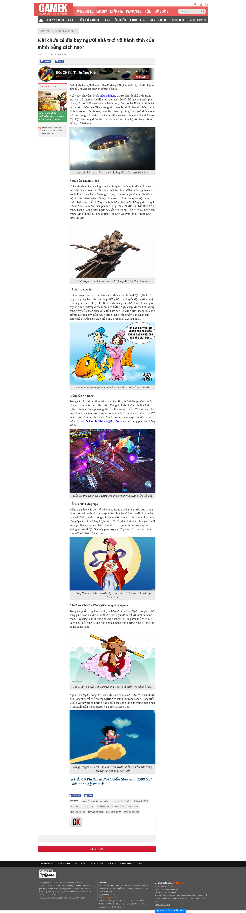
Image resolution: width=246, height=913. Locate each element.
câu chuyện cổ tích (121, 801)
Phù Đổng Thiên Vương (127, 807)
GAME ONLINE (159, 19)
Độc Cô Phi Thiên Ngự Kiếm (77, 72)
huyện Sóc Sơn (77, 812)
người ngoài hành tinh (82, 807)
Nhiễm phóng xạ (105, 807)
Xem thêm (96, 849)
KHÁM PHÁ (116, 10)
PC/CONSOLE (178, 19)
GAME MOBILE (85, 10)
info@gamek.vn (111, 898)
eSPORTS (101, 10)
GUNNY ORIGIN (55, 19)
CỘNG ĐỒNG (161, 10)
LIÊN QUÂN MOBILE (90, 19)
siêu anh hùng (108, 95)
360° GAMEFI (198, 19)
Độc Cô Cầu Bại (131, 812)
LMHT (71, 19)
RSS (140, 864)
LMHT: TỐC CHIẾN (115, 19)
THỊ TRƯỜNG (81, 864)
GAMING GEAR (138, 19)
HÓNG (148, 10)
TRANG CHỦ (46, 864)
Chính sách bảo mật (162, 904)
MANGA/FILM (133, 10)
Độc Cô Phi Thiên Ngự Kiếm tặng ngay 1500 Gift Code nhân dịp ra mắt (51, 116)
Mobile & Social (66, 31)
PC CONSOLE (97, 864)
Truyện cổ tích (96, 812)
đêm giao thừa (113, 812)
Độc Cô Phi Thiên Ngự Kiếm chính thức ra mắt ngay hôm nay (52, 130)
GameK (45, 31)
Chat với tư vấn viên (170, 911)
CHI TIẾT (140, 77)
